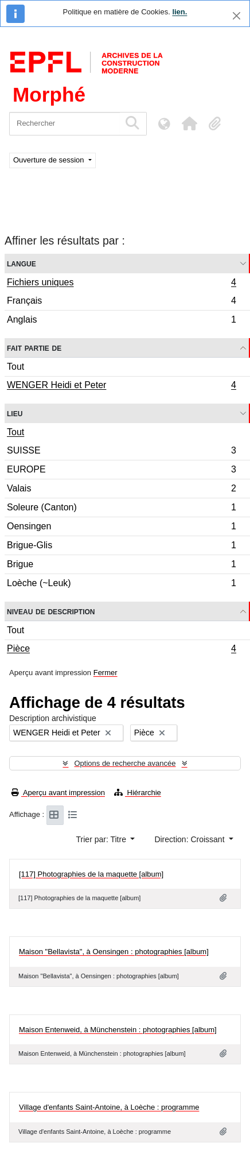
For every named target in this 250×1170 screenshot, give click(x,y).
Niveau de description (51, 611)
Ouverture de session (49, 160)
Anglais (121, 321)
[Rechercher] (64, 123)
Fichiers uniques (121, 284)
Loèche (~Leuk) (121, 584)
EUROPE (121, 471)
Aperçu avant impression (58, 792)
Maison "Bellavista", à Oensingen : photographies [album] (114, 951)
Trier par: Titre (102, 839)
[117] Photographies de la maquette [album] (91, 874)
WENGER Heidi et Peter (121, 386)
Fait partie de (34, 347)
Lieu (14, 413)
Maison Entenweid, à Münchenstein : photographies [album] (118, 1029)
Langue (21, 263)
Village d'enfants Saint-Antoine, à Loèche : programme (109, 1107)
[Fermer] (236, 16)
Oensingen (121, 528)
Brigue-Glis (121, 546)
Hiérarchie (137, 792)
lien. (179, 11)
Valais (121, 490)
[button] (189, 123)
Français (121, 302)
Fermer (105, 672)
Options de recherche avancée (124, 763)
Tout (15, 366)
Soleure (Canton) (121, 509)
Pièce (121, 650)
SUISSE (121, 452)
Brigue (121, 565)
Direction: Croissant (190, 839)
